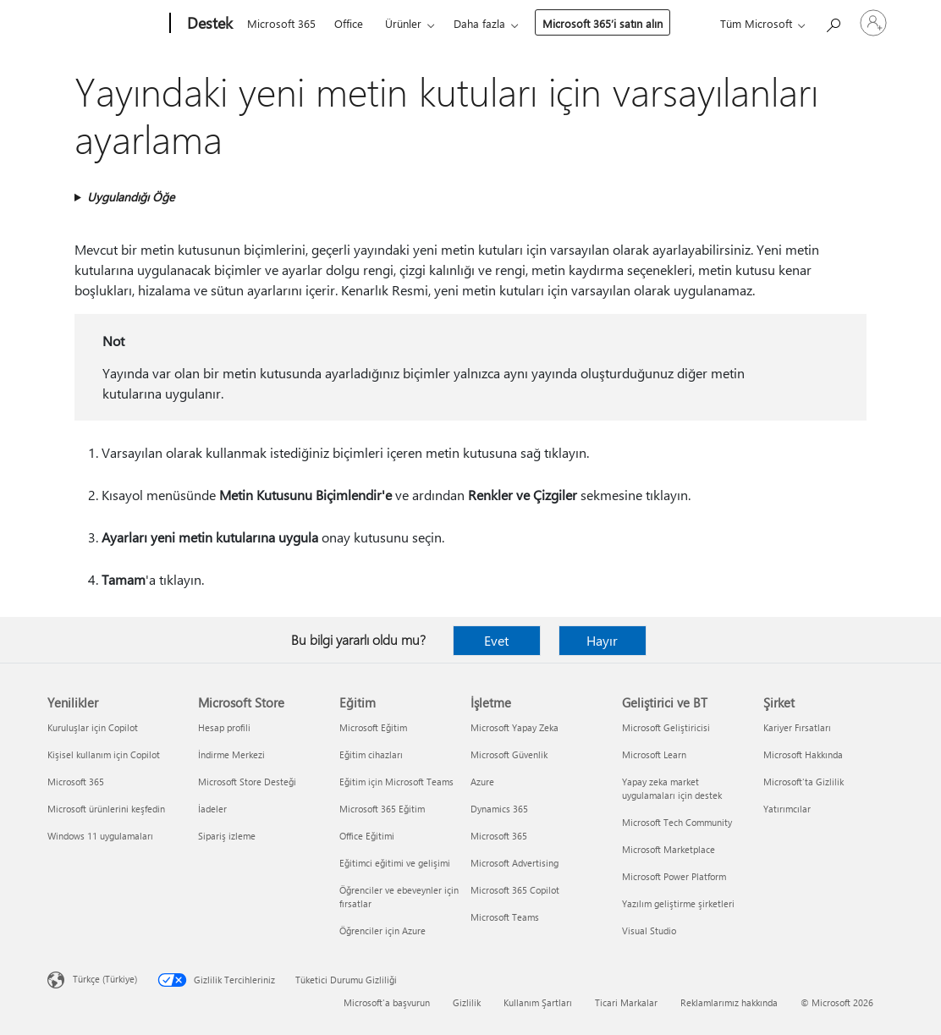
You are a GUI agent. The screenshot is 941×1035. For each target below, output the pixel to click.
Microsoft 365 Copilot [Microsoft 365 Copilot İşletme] (514, 890)
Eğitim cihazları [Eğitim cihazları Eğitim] (371, 754)
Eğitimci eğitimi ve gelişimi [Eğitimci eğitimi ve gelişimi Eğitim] (394, 862)
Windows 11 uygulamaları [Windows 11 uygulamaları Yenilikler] (100, 835)
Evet (496, 640)
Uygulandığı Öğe (130, 197)
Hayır (602, 640)
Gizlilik (467, 1002)
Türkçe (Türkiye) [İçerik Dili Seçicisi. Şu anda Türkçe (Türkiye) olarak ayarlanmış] (105, 978)
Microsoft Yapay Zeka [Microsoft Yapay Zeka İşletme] (514, 727)
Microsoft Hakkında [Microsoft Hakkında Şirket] (803, 754)
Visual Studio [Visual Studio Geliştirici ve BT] (649, 930)
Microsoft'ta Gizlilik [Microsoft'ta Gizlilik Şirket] (803, 781)
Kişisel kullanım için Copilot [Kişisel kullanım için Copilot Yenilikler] (103, 754)
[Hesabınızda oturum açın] (873, 23)
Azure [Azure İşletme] (482, 781)
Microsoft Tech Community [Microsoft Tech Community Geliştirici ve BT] (677, 822)
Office (348, 23)
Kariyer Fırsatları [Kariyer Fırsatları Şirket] (797, 727)
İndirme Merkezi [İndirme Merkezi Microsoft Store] (231, 754)
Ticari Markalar (626, 1002)
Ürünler (403, 23)
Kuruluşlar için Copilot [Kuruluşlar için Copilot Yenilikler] (92, 727)
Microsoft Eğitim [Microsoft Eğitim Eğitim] (373, 727)
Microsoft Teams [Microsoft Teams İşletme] (504, 917)
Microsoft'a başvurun (387, 1002)
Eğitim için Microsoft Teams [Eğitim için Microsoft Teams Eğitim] (396, 781)
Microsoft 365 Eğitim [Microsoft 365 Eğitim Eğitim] (382, 808)
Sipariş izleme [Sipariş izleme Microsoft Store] (227, 835)
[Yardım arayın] (832, 22)
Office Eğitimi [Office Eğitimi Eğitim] (366, 835)
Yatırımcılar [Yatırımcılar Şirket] (787, 808)
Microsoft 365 (281, 23)
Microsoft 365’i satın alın (602, 23)
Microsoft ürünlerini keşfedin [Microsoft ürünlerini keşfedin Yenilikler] (106, 808)
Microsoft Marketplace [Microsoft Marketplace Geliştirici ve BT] (668, 849)
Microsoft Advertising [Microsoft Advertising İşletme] (514, 862)
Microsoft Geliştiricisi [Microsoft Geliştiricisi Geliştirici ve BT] (666, 727)
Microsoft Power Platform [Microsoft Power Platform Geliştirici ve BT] (674, 876)
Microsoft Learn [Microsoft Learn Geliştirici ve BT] (654, 754)
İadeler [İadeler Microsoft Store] (212, 808)
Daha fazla (479, 23)
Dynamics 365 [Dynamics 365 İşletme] (499, 808)
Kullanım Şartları (538, 1002)
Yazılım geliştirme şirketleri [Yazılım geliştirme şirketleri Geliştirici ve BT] (678, 903)
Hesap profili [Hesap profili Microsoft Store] (224, 727)
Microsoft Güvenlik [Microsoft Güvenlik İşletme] (509, 754)
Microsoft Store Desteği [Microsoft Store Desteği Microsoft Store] (247, 781)
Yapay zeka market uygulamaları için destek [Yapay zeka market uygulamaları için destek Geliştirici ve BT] (672, 788)
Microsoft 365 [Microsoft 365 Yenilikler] (75, 781)
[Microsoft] (105, 24)
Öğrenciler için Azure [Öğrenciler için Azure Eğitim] (382, 930)
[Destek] (208, 24)
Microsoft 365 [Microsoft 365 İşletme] (498, 835)
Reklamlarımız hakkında (729, 1002)
